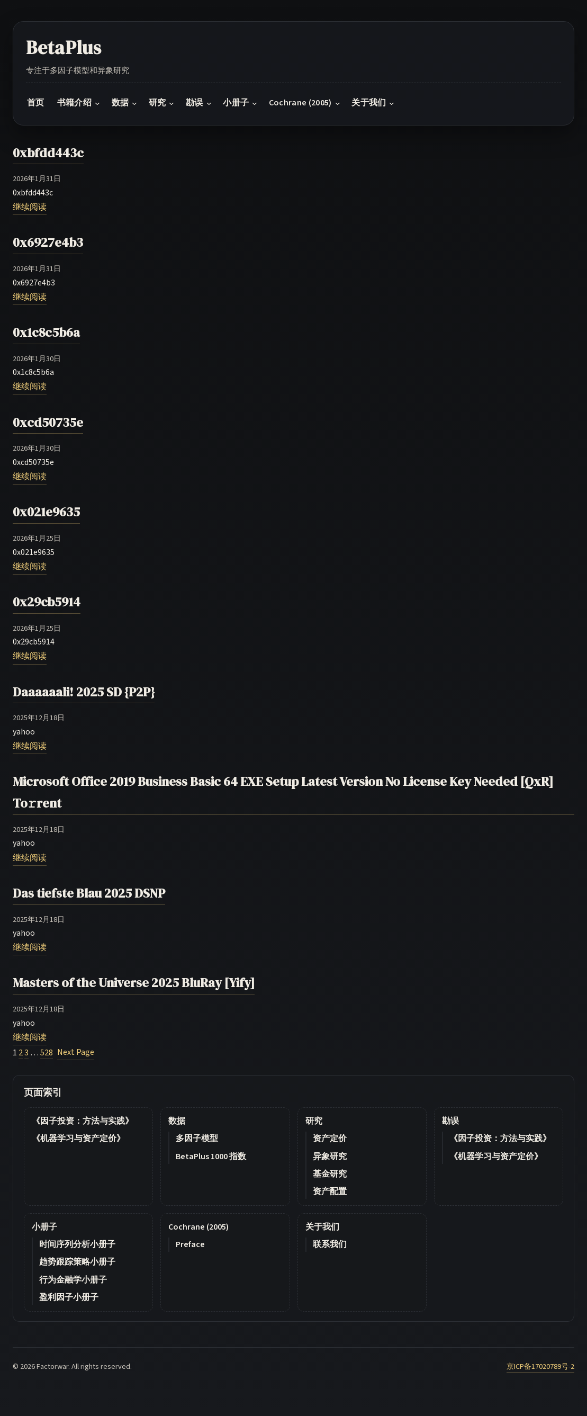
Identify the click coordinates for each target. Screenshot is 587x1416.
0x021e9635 (46, 512)
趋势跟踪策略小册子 (77, 1262)
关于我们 (322, 1227)
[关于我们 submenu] (391, 103)
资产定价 (330, 1138)
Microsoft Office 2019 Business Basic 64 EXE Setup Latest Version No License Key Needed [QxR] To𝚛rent (283, 792)
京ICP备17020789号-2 (540, 1366)
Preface (190, 1244)
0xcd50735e (48, 422)
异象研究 (330, 1156)
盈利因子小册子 (68, 1297)
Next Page (75, 1052)
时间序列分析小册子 (77, 1244)
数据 (176, 1121)
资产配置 (330, 1191)
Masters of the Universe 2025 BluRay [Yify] (134, 982)
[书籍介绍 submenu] (97, 103)
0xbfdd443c (48, 153)
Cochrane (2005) (198, 1227)
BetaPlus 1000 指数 (211, 1156)
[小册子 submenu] (254, 103)
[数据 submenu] (134, 103)
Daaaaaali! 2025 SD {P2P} (84, 692)
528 (46, 1053)
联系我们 (330, 1244)
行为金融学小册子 (73, 1280)
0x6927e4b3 (48, 242)
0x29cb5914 (46, 602)
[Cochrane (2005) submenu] (337, 103)
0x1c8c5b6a (46, 332)
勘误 (450, 1121)
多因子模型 (197, 1138)
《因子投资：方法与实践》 (82, 1121)
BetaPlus (64, 47)
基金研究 (330, 1174)
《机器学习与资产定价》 (78, 1138)
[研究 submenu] (171, 103)
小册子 (44, 1227)
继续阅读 (30, 207)
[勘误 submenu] (209, 103)
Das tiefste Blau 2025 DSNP (89, 893)
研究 (313, 1121)
